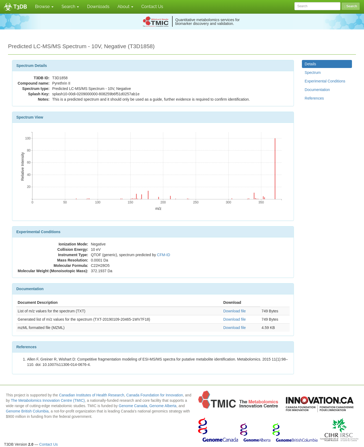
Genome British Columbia (27, 411)
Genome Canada (133, 406)
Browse (44, 6)
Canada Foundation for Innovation (154, 395)
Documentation (317, 90)
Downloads (98, 6)
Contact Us (152, 6)
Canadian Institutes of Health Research (91, 395)
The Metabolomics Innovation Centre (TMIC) (48, 400)
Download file (234, 311)
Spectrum (313, 72)
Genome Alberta (162, 406)
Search (70, 6)
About (125, 6)
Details (310, 64)
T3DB (20, 6)
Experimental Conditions (325, 81)
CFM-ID (163, 255)
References (314, 98)
